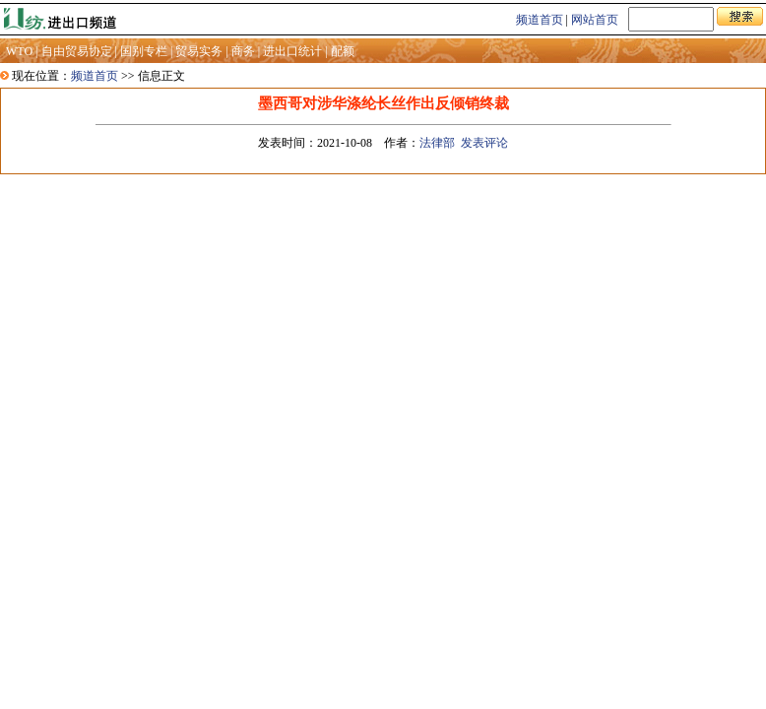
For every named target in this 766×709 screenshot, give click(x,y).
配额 (342, 51)
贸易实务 (199, 51)
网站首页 (594, 20)
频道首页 (539, 20)
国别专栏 (143, 51)
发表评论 (484, 143)
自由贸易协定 (76, 51)
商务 (243, 51)
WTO (19, 51)
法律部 (437, 143)
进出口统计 (292, 51)
